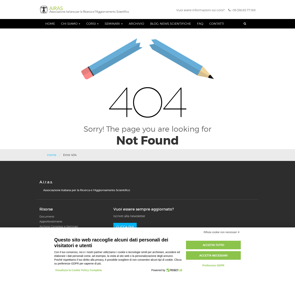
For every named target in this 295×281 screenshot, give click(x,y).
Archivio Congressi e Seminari (58, 226)
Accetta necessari (213, 255)
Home (50, 23)
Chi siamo (70, 23)
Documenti (46, 216)
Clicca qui (125, 227)
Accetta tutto (213, 245)
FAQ (200, 23)
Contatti (216, 23)
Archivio (136, 23)
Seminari (114, 23)
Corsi (92, 23)
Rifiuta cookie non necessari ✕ (222, 232)
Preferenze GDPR (213, 265)
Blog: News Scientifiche (170, 23)
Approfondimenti (50, 221)
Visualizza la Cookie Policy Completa (78, 270)
